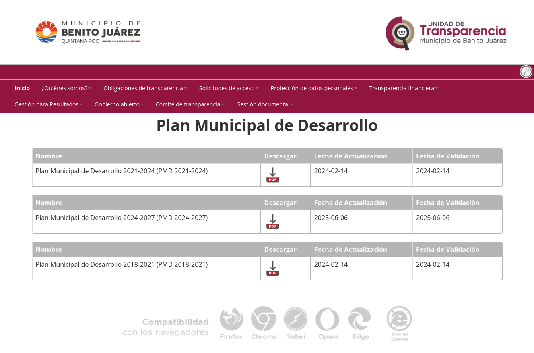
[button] (66, 88)
